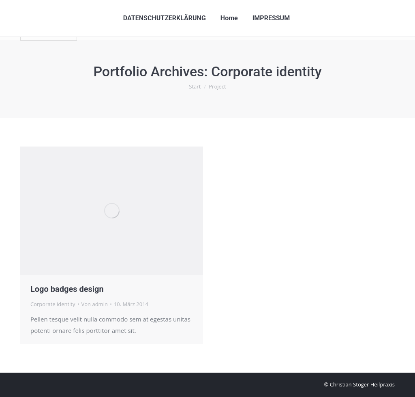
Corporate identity (52, 304)
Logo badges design (67, 289)
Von (94, 304)
